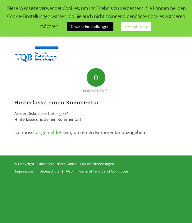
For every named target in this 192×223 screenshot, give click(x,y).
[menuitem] (24, 171)
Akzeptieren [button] (136, 26)
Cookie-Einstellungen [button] (90, 26)
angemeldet (48, 132)
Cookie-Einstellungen (97, 163)
